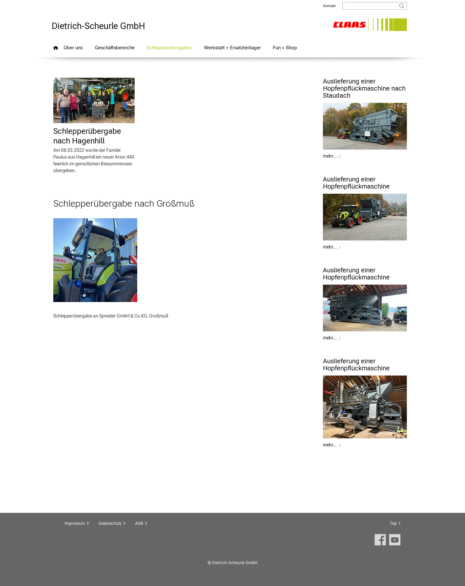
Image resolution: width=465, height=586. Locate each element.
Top (393, 523)
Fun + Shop (285, 47)
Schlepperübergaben (169, 47)
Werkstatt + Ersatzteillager (232, 47)
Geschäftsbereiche (115, 47)
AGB (139, 523)
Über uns (73, 47)
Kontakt (329, 6)
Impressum (75, 523)
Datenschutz (109, 523)
